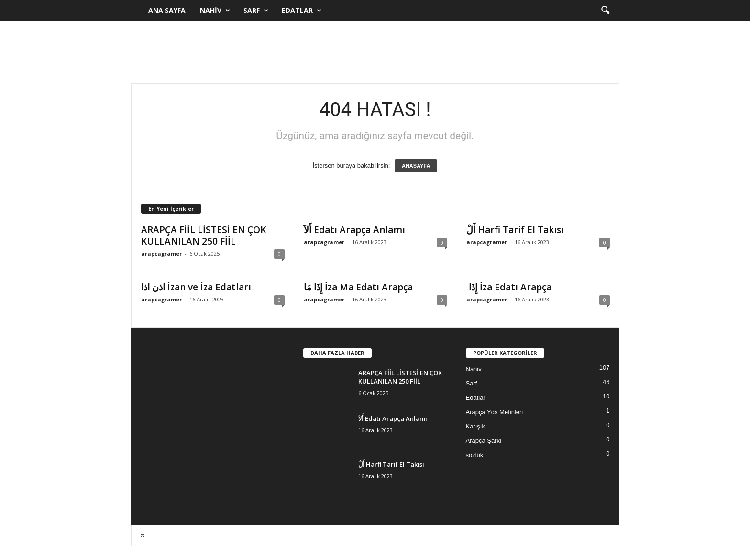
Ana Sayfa (167, 10)
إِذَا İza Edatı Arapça (508, 287)
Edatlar (301, 10)
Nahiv (215, 10)
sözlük (475, 455)
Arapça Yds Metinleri (494, 412)
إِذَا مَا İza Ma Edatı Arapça (358, 287)
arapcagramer (161, 253)
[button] (605, 10)
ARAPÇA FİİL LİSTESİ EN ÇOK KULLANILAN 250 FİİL (203, 235)
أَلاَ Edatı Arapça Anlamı (354, 230)
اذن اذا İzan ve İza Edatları (196, 287)
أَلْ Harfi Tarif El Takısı (515, 230)
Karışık (475, 426)
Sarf (255, 10)
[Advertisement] (375, 52)
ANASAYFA (416, 166)
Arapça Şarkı (484, 440)
